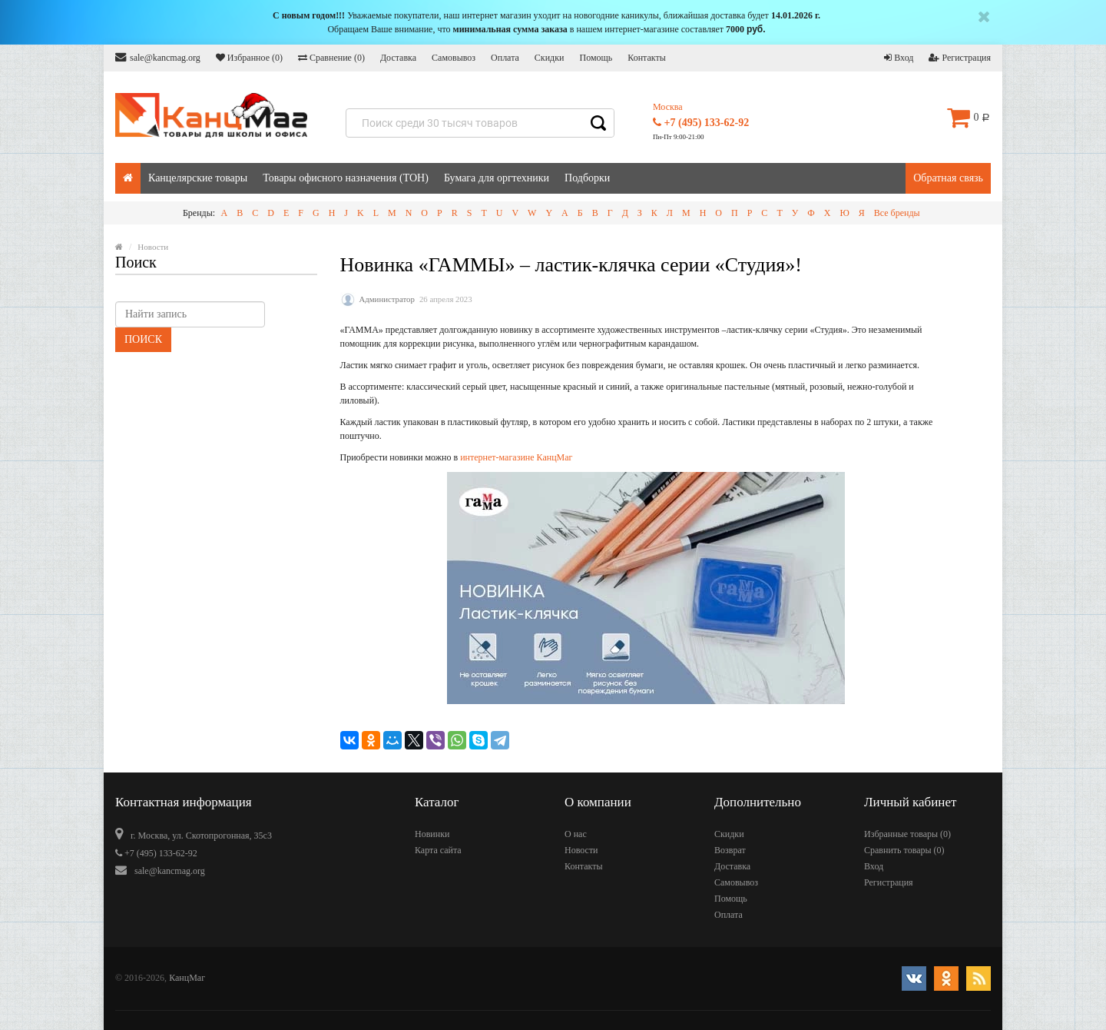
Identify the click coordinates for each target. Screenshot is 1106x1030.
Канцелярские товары (197, 178)
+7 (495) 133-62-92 (701, 122)
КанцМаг (187, 977)
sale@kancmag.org (157, 57)
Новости (581, 850)
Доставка (398, 57)
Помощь (595, 57)
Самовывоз (453, 57)
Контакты (647, 57)
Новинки (432, 834)
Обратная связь (948, 178)
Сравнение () (331, 57)
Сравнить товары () (904, 850)
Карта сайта (438, 850)
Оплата (505, 57)
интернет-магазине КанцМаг (516, 457)
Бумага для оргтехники (496, 178)
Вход (898, 57)
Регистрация (960, 57)
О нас (576, 834)
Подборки (587, 178)
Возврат (730, 850)
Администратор (387, 299)
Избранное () (249, 57)
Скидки (550, 57)
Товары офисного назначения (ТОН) (346, 178)
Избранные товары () (907, 834)
